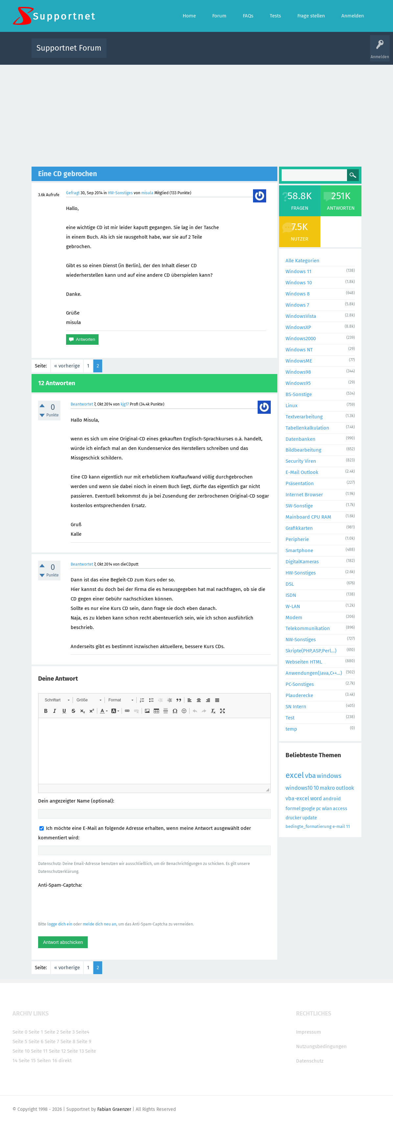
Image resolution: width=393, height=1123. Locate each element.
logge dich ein (59, 924)
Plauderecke (299, 695)
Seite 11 (39, 1051)
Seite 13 (75, 1051)
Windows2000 (301, 338)
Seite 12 (57, 1051)
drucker (293, 818)
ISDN (291, 595)
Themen (232, 52)
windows (329, 776)
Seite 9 (84, 1041)
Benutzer (279, 52)
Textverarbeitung (304, 417)
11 (348, 826)
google (308, 808)
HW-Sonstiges (120, 193)
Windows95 (298, 383)
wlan (327, 808)
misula (147, 193)
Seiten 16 (47, 1061)
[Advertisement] (196, 114)
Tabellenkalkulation (307, 428)
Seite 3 (67, 1032)
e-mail (339, 826)
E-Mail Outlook (302, 472)
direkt (65, 1061)
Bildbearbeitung (303, 450)
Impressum (308, 1032)
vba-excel (297, 798)
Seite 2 (51, 1032)
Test (290, 718)
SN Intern (296, 707)
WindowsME (299, 361)
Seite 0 (19, 1032)
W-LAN (293, 606)
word (316, 798)
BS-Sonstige (299, 394)
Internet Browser (304, 495)
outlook (345, 788)
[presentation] (88, 904)
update (309, 818)
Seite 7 (52, 1041)
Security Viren (301, 461)
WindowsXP (298, 327)
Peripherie (297, 539)
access (340, 808)
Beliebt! (177, 52)
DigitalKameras (302, 562)
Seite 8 (67, 1041)
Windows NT (299, 350)
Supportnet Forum (69, 48)
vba (310, 775)
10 (316, 787)
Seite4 (82, 1032)
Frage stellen (303, 52)
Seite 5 (19, 1041)
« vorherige (67, 366)
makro (327, 788)
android (332, 799)
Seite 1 (36, 1032)
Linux (291, 406)
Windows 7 (297, 305)
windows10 (299, 787)
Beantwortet (82, 404)
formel (293, 808)
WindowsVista (301, 316)
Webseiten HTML (304, 662)
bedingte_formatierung (309, 826)
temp (291, 729)
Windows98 (298, 372)
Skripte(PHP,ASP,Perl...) (311, 651)
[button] (57, 700)
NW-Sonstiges (301, 640)
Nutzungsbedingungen (321, 1046)
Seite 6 (36, 1041)
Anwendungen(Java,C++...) (314, 673)
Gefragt (73, 193)
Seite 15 (27, 1061)
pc (318, 808)
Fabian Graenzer (114, 1109)
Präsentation (300, 483)
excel (295, 775)
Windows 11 (299, 271)
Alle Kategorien (302, 261)
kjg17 (125, 404)
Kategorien (255, 52)
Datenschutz (310, 1061)
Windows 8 (298, 294)
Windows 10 (299, 283)
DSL (290, 584)
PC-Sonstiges (300, 684)
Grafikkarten (299, 528)
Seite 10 (21, 1051)
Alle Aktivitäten (125, 52)
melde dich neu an (99, 924)
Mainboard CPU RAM (308, 517)
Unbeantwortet (205, 52)
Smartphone (299, 550)
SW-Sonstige (299, 506)
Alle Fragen (155, 52)
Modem (294, 617)
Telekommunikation (308, 628)
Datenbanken (300, 439)
